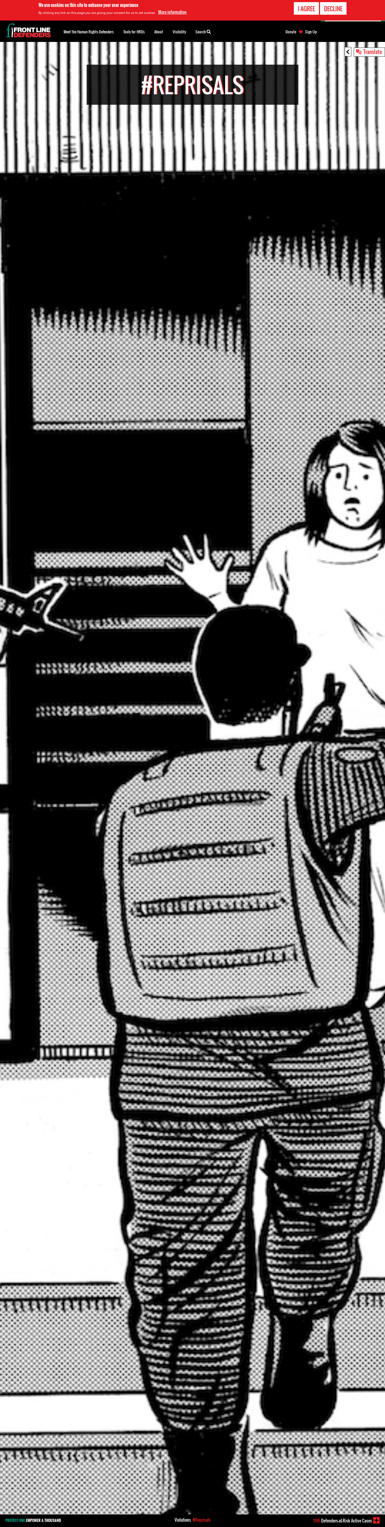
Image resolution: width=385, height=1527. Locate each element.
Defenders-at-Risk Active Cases (342, 1520)
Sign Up (311, 31)
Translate (372, 51)
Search (203, 31)
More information (172, 12)
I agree (306, 8)
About (158, 31)
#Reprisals (202, 1520)
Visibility (179, 31)
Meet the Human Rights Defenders (89, 31)
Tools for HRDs (134, 31)
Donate (291, 31)
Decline (333, 8)
